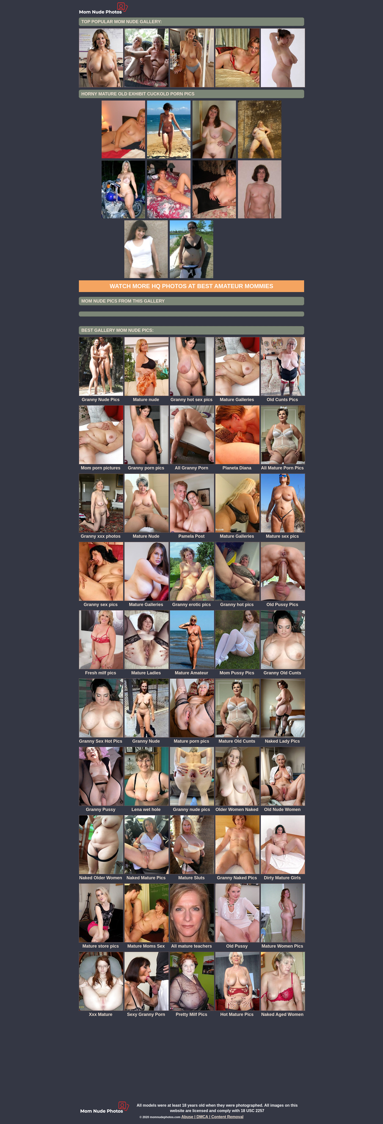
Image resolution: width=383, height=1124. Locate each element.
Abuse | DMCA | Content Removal (212, 1117)
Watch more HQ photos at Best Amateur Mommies (191, 286)
